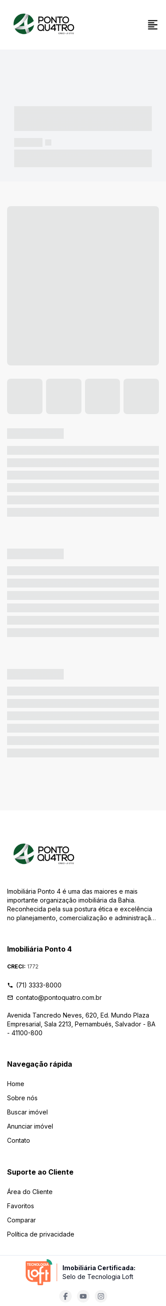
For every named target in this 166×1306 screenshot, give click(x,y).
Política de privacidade (40, 1234)
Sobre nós (22, 1098)
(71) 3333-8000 (34, 985)
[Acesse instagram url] (101, 1296)
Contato (18, 1140)
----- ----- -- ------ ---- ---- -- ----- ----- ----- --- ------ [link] (82, 158)
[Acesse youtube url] (83, 1296)
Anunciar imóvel (30, 1126)
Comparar (21, 1220)
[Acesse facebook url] (65, 1296)
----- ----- (28, 142)
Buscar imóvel (27, 1112)
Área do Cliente (30, 1191)
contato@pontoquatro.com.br (54, 997)
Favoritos (20, 1206)
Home (15, 1083)
